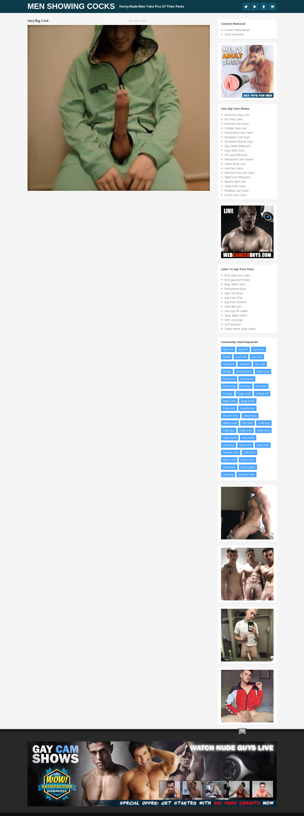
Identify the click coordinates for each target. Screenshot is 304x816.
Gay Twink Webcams (238, 146)
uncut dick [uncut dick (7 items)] (229, 467)
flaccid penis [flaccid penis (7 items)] (243, 371)
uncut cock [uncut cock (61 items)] (247, 460)
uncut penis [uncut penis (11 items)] (248, 467)
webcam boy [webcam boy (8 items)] (246, 474)
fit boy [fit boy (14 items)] (227, 371)
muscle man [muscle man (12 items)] (230, 415)
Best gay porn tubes (237, 280)
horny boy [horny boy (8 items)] (229, 386)
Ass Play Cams (234, 119)
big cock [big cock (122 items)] (228, 349)
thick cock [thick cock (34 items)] (229, 460)
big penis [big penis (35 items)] (258, 349)
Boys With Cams (235, 284)
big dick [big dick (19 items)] (243, 349)
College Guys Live (236, 128)
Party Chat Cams (235, 186)
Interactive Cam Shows (239, 159)
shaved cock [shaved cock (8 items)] (230, 452)
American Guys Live (237, 115)
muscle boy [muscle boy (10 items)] (247, 408)
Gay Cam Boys (234, 293)
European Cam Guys (237, 137)
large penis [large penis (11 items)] (248, 401)
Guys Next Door (235, 150)
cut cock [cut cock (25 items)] (257, 357)
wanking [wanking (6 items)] (228, 474)
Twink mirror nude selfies (240, 329)
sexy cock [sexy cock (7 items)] (245, 445)
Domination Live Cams (239, 132)
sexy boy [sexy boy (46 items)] (228, 445)
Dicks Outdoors (234, 34)
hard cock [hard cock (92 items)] (229, 379)
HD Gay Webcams (236, 155)
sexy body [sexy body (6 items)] (248, 437)
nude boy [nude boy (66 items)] (264, 423)
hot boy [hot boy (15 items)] (245, 386)
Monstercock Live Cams (240, 173)
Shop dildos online (236, 315)
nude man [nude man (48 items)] (263, 430)
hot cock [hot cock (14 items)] (261, 386)
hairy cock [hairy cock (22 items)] (263, 371)
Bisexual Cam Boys (237, 124)
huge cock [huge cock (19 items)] (244, 393)
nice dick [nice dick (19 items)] (247, 423)
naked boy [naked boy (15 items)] (250, 415)
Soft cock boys (234, 320)
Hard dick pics (233, 306)
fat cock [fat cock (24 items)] (260, 364)
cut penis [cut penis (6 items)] (228, 364)
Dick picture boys (235, 289)
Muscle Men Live (235, 181)
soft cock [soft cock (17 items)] (249, 452)
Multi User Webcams (237, 177)
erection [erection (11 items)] (244, 364)
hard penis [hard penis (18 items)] (246, 379)
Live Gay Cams (234, 168)
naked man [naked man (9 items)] (230, 423)
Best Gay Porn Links (237, 275)
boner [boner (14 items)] (226, 357)
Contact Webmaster (237, 30)
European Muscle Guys (239, 141)
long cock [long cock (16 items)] (229, 408)
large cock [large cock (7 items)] (229, 401)
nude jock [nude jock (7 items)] (246, 430)
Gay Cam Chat (234, 297)
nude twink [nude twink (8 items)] (230, 437)
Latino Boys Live (235, 164)
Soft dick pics (233, 324)
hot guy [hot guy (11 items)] (227, 393)
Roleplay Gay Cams (237, 190)
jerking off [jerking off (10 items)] (262, 393)
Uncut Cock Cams (236, 195)
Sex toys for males (236, 311)
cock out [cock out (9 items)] (241, 357)
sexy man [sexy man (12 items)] (263, 445)
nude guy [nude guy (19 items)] (228, 430)
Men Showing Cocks (71, 6)
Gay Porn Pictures (236, 302)
